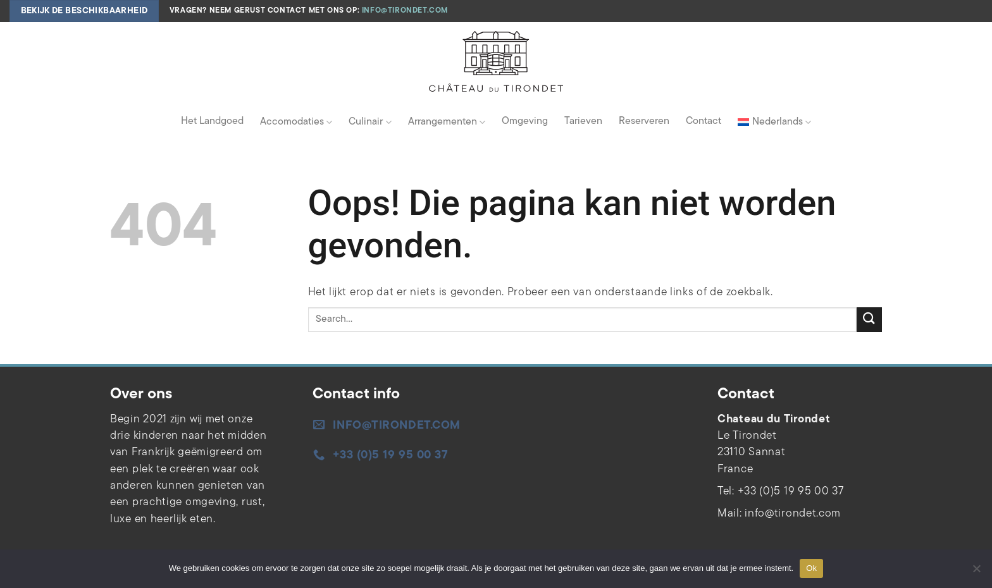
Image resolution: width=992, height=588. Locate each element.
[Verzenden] (869, 319)
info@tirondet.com (405, 11)
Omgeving (525, 121)
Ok (811, 568)
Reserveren (644, 121)
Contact (703, 121)
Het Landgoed (212, 121)
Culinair (370, 122)
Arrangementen (446, 122)
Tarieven (583, 121)
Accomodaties (296, 122)
